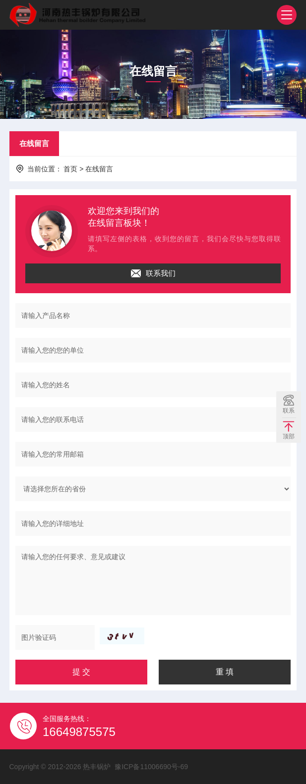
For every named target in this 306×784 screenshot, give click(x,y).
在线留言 (34, 143)
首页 (70, 169)
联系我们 (153, 273)
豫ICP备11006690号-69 (151, 767)
